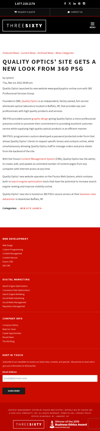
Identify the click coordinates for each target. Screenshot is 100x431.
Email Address (9, 372)
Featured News (10, 53)
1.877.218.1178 (25, 3)
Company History (10, 325)
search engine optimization (26, 181)
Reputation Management (13, 306)
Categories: (9, 208)
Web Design (7, 245)
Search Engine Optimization (15, 286)
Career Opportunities (11, 333)
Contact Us (75, 12)
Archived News (45, 53)
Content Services (9, 257)
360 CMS (6, 265)
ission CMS (8, 261)
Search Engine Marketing (13, 294)
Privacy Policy (83, 413)
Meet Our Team (9, 329)
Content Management (12, 253)
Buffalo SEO (71, 410)
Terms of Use (67, 413)
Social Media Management (14, 302)
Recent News (8, 337)
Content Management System (38, 159)
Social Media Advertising (13, 298)
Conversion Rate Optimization (16, 290)
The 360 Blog (8, 341)
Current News (28, 53)
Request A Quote (25, 12)
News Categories (64, 53)
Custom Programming (12, 249)
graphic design (40, 118)
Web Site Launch (30, 208)
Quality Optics (30, 101)
